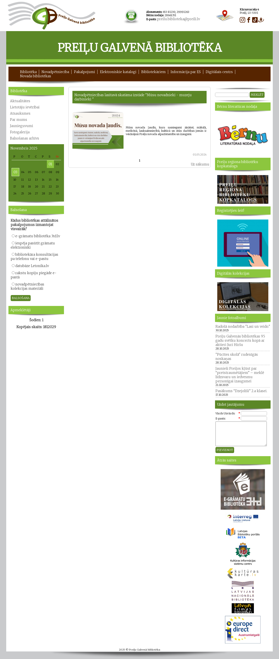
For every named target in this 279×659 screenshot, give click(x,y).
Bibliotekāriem (153, 72)
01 (50, 164)
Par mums (18, 120)
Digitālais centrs (219, 72)
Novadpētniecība (55, 72)
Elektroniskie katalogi (118, 72)
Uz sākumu (200, 164)
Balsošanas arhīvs (24, 138)
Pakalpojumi (84, 72)
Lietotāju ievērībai (25, 107)
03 (15, 172)
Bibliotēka (28, 72)
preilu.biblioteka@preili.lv (178, 19)
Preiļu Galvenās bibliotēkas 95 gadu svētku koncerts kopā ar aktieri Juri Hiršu (240, 340)
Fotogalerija (20, 132)
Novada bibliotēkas (35, 76)
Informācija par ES (186, 72)
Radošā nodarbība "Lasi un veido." (242, 326)
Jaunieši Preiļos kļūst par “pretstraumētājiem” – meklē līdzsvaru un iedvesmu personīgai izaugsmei (239, 374)
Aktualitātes (20, 101)
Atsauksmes (20, 113)
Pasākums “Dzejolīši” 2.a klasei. (241, 391)
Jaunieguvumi (21, 126)
